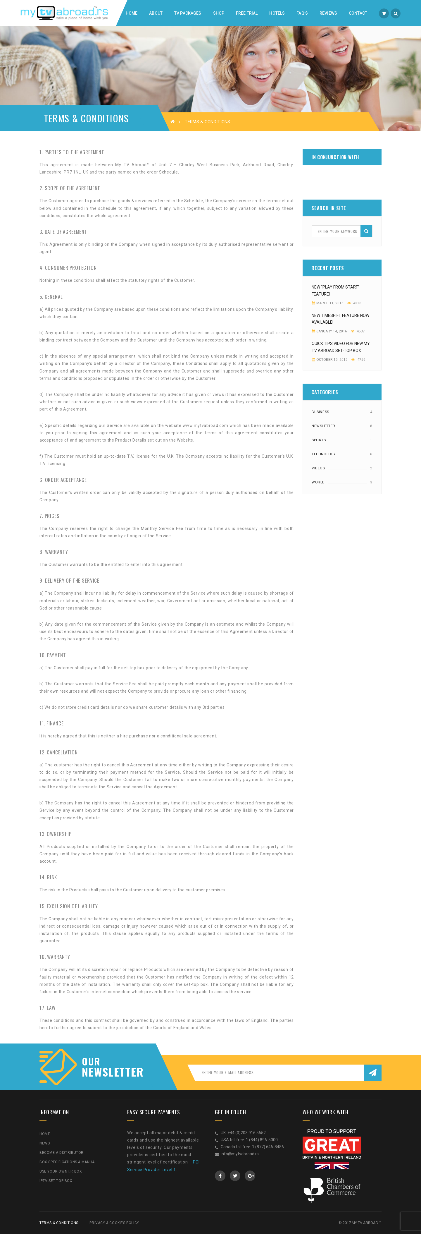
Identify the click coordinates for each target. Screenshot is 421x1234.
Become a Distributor (61, 1153)
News (44, 1143)
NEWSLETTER (109, 1071)
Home (44, 1134)
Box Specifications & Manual (67, 1162)
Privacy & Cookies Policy (114, 1223)
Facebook (220, 1176)
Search (366, 231)
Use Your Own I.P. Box (60, 1171)
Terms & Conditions (58, 1223)
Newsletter (323, 426)
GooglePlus (250, 1176)
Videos (318, 468)
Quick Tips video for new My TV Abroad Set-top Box (341, 347)
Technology (324, 454)
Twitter (235, 1176)
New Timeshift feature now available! (340, 319)
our (91, 1061)
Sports (319, 440)
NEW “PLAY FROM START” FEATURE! (336, 290)
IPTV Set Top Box (56, 1181)
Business (320, 412)
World (318, 482)
